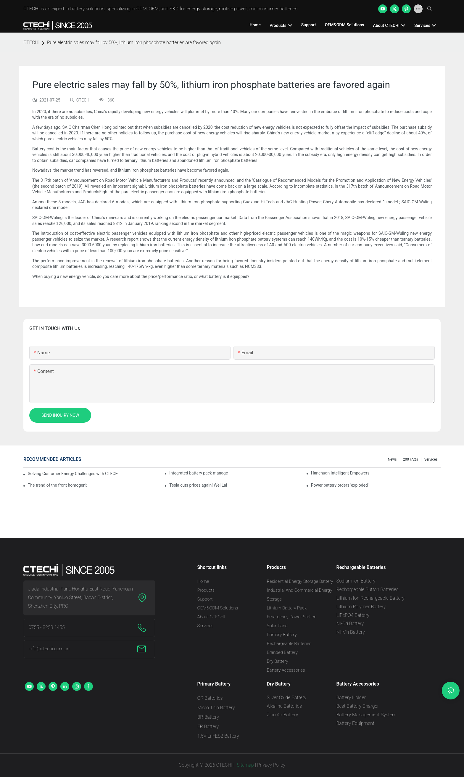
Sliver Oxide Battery (287, 697)
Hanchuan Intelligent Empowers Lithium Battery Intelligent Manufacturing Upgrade (340, 473)
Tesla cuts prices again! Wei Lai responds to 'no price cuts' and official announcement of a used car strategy (198, 485)
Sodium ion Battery (356, 581)
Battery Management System (366, 715)
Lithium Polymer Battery (361, 606)
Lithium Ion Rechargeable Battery (370, 598)
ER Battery (208, 726)
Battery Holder (351, 697)
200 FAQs (410, 459)
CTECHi (31, 42)
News (392, 459)
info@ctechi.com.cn (49, 648)
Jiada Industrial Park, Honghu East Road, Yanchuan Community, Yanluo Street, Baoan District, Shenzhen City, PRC (80, 597)
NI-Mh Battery (350, 632)
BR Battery (208, 717)
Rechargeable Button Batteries (367, 589)
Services (431, 459)
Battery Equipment (355, 723)
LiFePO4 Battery (353, 615)
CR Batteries (210, 698)
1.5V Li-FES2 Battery (218, 736)
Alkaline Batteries (284, 706)
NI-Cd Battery (350, 623)
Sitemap (245, 765)
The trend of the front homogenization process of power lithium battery (57, 485)
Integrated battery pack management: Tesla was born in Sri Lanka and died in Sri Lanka (198, 473)
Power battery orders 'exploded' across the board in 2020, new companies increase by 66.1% (340, 485)
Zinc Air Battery (282, 715)
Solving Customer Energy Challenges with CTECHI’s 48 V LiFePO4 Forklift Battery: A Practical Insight (72, 473)
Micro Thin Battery (216, 707)
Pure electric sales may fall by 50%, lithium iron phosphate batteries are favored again (134, 42)
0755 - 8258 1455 (47, 627)
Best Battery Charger (357, 706)
